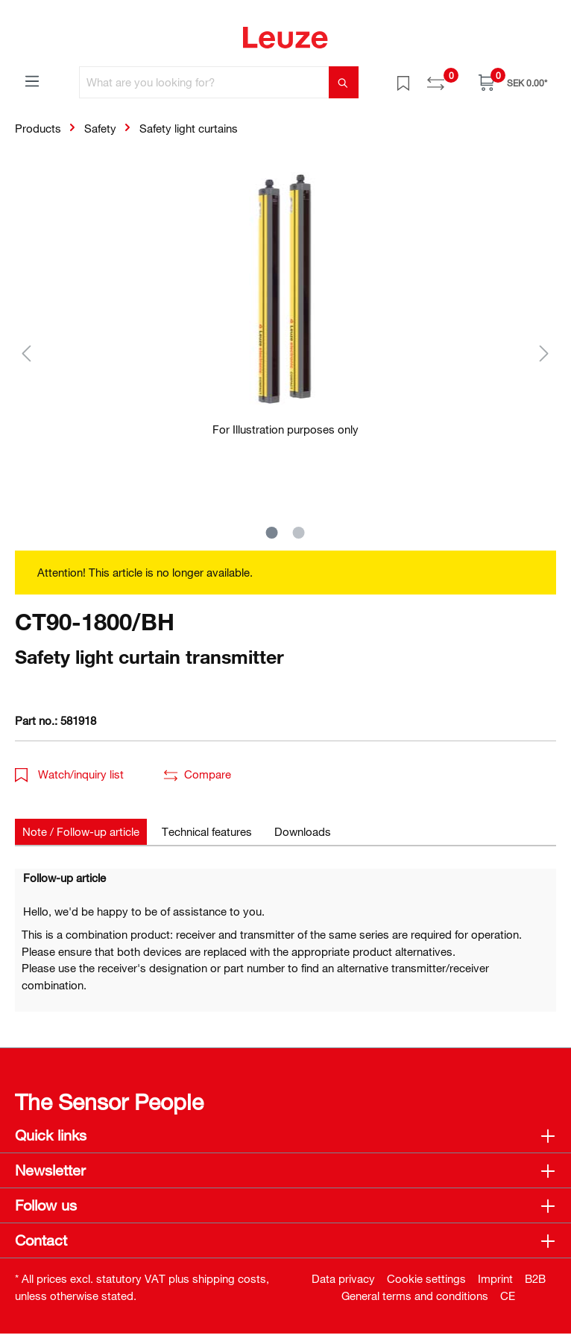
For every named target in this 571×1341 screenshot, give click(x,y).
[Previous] (26, 353)
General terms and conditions (414, 1295)
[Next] (544, 353)
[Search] (344, 82)
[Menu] (32, 80)
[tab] (81, 832)
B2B (535, 1278)
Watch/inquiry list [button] (69, 774)
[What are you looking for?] (204, 82)
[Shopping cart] (513, 82)
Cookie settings (426, 1278)
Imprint (495, 1278)
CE (507, 1295)
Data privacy (343, 1278)
